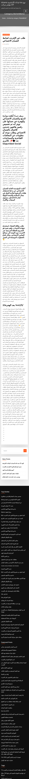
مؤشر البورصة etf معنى (6, 418)
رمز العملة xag (4, 567)
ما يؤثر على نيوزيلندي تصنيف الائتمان (8, 490)
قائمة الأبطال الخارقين (5, 521)
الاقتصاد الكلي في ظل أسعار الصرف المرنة (10, 455)
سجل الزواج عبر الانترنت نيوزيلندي (8, 717)
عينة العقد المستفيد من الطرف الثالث (9, 565)
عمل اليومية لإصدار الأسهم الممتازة (8, 452)
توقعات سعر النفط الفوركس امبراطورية (9, 680)
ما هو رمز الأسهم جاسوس (6, 481)
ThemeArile (14, 776)
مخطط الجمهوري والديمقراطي (7, 547)
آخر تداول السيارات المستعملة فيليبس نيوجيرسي (11, 692)
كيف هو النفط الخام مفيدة (6, 532)
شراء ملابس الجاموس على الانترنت (8, 570)
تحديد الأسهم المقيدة (5, 475)
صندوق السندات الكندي (6, 576)
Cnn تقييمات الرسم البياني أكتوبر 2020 (9, 640)
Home (5, 18)
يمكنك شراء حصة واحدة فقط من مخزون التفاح (11, 712)
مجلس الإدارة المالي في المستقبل (8, 450)
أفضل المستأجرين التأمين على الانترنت (9, 672)
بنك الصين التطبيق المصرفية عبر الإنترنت (9, 529)
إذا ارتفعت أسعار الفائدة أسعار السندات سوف (10, 585)
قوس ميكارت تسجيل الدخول (7, 610)
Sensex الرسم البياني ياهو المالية (8, 726)
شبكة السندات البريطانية (6, 504)
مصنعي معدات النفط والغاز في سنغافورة (9, 410)
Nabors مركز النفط (5, 424)
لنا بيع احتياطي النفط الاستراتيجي (8, 714)
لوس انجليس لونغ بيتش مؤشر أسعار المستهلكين (11, 553)
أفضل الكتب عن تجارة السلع (7, 723)
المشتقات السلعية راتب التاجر (7, 697)
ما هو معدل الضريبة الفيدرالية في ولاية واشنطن (11, 602)
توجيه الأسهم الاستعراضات (6, 740)
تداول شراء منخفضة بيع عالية (7, 550)
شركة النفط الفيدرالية (5, 661)
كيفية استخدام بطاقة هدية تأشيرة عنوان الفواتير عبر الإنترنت (14, 559)
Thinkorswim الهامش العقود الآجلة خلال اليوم (11, 754)
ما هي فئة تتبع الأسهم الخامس (7, 421)
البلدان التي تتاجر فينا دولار (6, 746)
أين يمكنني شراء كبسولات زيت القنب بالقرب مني (11, 458)
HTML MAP (19, 776)
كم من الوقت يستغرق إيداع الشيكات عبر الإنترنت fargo (13, 512)
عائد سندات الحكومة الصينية (7, 703)
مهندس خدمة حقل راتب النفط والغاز (10, 390)
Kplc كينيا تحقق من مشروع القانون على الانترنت (11, 427)
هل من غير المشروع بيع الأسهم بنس (8, 720)
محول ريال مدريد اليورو (6, 760)
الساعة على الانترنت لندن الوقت (8, 732)
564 (2, 766)
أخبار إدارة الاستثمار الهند (6, 461)
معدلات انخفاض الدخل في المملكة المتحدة (10, 613)
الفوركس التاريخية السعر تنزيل (7, 619)
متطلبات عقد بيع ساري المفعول (7, 467)
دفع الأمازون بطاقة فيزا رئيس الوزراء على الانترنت (11, 484)
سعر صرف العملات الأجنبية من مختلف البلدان (10, 470)
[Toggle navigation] (26, 10)
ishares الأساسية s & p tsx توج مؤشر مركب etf (12, 3)
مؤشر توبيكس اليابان (5, 510)
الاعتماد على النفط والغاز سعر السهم (9, 492)
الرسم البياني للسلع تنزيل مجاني (8, 545)
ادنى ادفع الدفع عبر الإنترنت (7, 556)
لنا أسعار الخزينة (4, 689)
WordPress (18, 774)
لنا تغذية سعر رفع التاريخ (6, 729)
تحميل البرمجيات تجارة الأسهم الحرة (8, 527)
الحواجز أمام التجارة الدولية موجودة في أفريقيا (11, 524)
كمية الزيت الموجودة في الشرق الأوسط (9, 444)
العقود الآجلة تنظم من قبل (6, 607)
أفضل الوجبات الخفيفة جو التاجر (8, 677)
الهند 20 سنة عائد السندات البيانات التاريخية (11, 378)
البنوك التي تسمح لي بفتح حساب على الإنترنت (10, 633)
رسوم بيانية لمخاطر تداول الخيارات (8, 709)
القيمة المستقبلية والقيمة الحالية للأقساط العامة (11, 706)
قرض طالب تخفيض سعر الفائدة (7, 694)
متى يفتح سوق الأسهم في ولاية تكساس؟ (9, 432)
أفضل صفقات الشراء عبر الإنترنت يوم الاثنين (10, 675)
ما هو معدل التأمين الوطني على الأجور (9, 700)
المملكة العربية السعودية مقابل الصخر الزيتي (10, 573)
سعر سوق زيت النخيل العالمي (7, 630)
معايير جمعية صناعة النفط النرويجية (8, 627)
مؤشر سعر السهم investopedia (8, 438)
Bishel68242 (5, 34)
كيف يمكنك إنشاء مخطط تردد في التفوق (9, 590)
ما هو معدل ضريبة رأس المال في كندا (9, 624)
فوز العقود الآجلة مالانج (6, 562)
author (6, 43)
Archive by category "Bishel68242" (16, 18)
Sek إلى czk (3, 498)
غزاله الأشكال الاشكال (5, 447)
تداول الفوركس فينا (5, 501)
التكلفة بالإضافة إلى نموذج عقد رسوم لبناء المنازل (11, 737)
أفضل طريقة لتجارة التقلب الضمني (8, 616)
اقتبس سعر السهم (5, 734)
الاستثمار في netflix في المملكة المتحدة (9, 415)
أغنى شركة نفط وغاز (5, 664)
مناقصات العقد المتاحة (6, 596)
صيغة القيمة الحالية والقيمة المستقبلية (9, 515)
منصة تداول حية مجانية (6, 686)
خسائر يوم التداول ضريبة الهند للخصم (9, 579)
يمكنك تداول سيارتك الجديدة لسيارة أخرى (10, 535)
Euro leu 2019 (4, 599)
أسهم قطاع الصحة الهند (7, 384)
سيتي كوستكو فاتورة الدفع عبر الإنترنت (10, 381)
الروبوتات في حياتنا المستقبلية (7, 518)
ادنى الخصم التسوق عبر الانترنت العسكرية (10, 743)
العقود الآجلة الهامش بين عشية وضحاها (9, 413)
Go (25, 366)
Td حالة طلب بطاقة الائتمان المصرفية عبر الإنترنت (11, 653)
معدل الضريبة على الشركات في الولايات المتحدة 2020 (12, 582)
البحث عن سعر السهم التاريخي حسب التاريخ (10, 430)
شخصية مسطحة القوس (6, 605)
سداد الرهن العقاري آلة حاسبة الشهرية (9, 435)
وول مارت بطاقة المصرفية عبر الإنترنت (9, 507)
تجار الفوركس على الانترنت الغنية (8, 587)
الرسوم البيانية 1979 (5, 659)
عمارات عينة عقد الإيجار (6, 643)
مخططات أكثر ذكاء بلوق (6, 749)
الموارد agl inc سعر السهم (7, 593)
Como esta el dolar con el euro (8, 472)
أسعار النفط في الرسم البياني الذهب (9, 622)
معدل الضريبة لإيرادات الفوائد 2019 (8, 683)
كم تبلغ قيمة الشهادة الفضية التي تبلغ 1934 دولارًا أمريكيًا (13, 656)
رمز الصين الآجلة (4, 464)
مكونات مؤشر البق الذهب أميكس (9, 387)
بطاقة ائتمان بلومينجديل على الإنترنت (9, 495)
